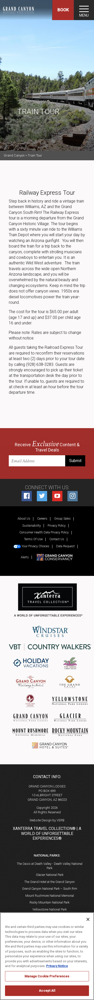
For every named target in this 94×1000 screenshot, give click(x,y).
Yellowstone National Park (49, 909)
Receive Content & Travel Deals (47, 447)
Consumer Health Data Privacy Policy (44, 532)
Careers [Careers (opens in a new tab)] (42, 518)
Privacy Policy (57, 525)
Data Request (65, 546)
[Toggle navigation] (84, 10)
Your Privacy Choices (31, 546)
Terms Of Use (33, 539)
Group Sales (62, 518)
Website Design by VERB (47, 820)
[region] (47, 956)
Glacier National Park (49, 875)
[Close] (87, 919)
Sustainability (31, 525)
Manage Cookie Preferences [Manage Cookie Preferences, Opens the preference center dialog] (47, 976)
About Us (24, 518)
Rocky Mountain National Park (49, 902)
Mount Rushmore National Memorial (49, 895)
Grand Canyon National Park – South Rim (49, 888)
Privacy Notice (57, 966)
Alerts (25, 557)
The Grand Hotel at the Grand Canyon (49, 882)
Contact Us (56, 539)
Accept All (47, 990)
